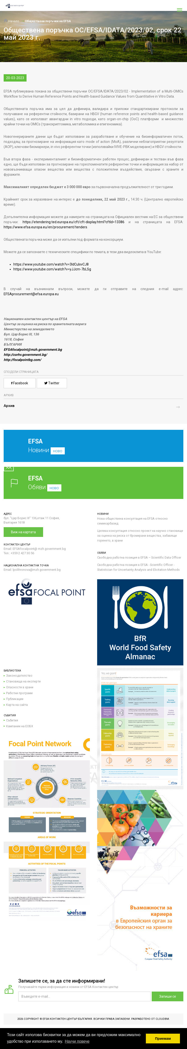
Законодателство (19, 675)
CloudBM (162, 1019)
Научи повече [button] (77, 1041)
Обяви (93, 482)
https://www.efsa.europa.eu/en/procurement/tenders (45, 227)
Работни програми (19, 693)
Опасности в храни (19, 687)
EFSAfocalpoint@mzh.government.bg (33, 349)
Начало (11, 21)
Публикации (14, 699)
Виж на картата (23, 532)
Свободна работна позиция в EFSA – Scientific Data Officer (139, 557)
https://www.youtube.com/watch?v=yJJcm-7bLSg (52, 269)
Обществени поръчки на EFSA (48, 21)
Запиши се (167, 996)
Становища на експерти (23, 681)
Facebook (19, 383)
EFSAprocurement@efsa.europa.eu (31, 294)
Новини (90, 449)
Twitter (51, 383)
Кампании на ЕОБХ (19, 726)
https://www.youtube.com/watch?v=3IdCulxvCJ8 (51, 264)
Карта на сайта (17, 705)
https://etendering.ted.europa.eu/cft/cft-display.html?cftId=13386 (73, 222)
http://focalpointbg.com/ (22, 360)
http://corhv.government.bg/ (25, 355)
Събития (12, 720)
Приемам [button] (163, 1038)
